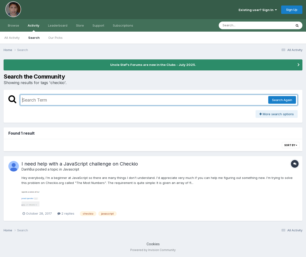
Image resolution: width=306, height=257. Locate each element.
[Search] (242, 25)
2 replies (65, 213)
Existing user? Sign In (258, 10)
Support (98, 25)
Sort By (290, 145)
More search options (276, 114)
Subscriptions (123, 25)
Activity (33, 27)
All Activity (12, 38)
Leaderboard (57, 25)
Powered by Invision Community (153, 250)
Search (34, 38)
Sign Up (291, 9)
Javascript (71, 169)
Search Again (282, 100)
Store (80, 25)
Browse (13, 25)
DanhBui (28, 169)
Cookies (153, 244)
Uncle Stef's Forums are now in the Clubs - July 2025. (153, 65)
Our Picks (55, 38)
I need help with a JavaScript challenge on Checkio (80, 164)
